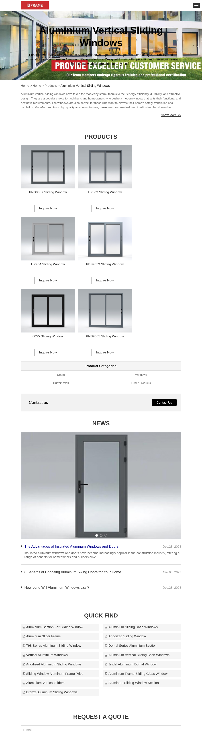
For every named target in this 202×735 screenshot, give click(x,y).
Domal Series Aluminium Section (131, 570)
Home (25, 85)
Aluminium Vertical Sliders (43, 607)
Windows (141, 298)
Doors (61, 298)
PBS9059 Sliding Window (46, 260)
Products (51, 85)
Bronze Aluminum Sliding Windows (50, 617)
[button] (96, 459)
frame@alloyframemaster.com (149, 727)
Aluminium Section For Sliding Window (53, 551)
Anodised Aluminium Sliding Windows (52, 588)
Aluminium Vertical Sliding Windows (85, 85)
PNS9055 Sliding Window (155, 260)
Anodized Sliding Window (125, 560)
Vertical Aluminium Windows (45, 579)
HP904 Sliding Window (155, 190)
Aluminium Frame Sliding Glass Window (136, 598)
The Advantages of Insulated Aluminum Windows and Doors (71, 470)
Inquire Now (46, 206)
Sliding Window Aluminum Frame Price (53, 598)
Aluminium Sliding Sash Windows (131, 551)
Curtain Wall (61, 307)
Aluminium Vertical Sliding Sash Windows (137, 579)
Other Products (141, 307)
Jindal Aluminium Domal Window (131, 588)
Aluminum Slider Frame (41, 560)
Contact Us (164, 326)
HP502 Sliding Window (101, 190)
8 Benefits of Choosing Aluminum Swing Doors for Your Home (73, 496)
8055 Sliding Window (100, 260)
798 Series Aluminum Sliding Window (52, 570)
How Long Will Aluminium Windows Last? (57, 511)
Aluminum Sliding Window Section (132, 607)
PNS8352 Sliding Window (47, 190)
